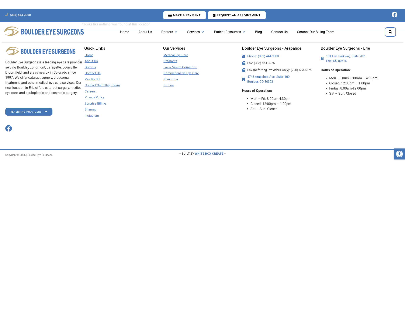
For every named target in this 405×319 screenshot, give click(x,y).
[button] (399, 154)
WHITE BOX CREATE (209, 153)
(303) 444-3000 (20, 15)
